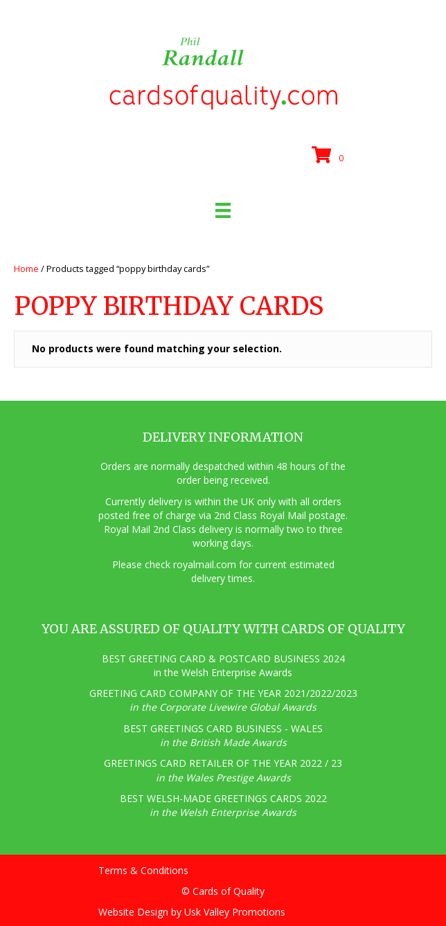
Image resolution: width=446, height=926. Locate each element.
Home (26, 268)
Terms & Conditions (143, 870)
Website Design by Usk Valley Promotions (191, 911)
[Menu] (223, 210)
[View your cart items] (330, 155)
